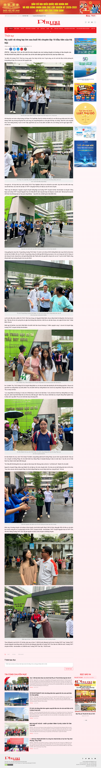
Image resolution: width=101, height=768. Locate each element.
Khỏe (48, 28)
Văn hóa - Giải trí (58, 28)
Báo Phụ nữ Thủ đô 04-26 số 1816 (85, 714)
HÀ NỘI (13, 654)
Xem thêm (85, 722)
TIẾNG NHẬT (21, 654)
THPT (8, 654)
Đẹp (52, 28)
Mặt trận (16, 28)
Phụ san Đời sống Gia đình (83, 28)
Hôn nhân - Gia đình (30, 28)
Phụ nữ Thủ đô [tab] (78, 677)
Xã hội (22, 28)
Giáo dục (43, 28)
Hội (38, 28)
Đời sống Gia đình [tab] (89, 677)
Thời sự (11, 28)
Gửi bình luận (69, 669)
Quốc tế (93, 28)
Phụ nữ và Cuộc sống (69, 28)
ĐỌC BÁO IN (85, 674)
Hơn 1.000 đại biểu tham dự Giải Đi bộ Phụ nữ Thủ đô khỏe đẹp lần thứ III (50, 678)
